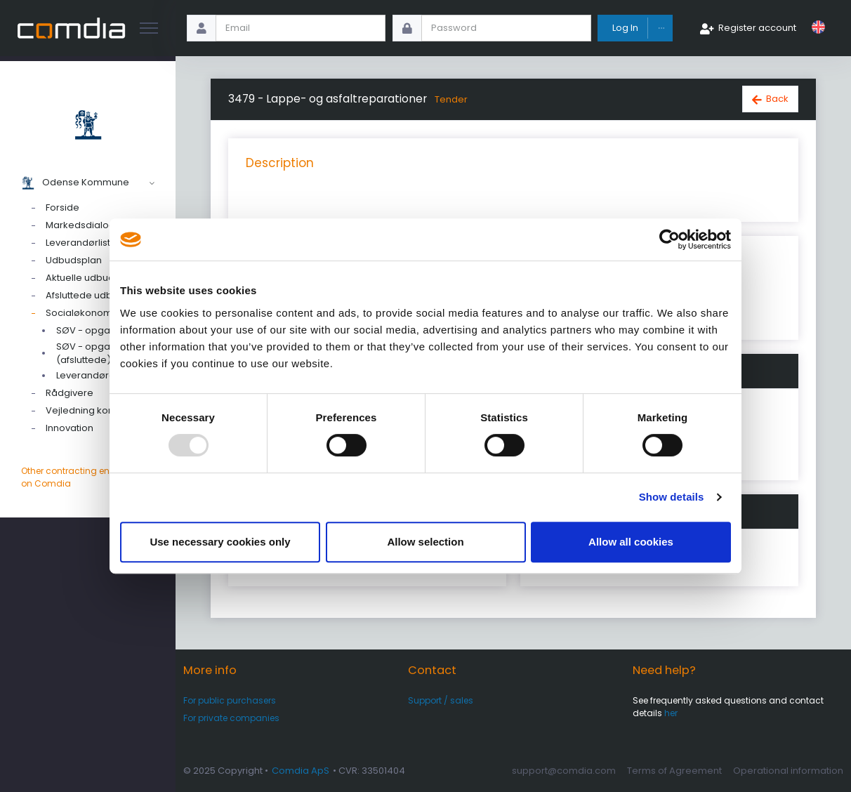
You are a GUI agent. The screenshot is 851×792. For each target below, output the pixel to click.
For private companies (231, 718)
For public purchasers (229, 700)
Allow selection (425, 542)
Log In (625, 27)
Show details (671, 497)
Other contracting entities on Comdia (87, 477)
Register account (757, 27)
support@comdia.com (564, 770)
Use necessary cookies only (220, 542)
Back (777, 98)
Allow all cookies (630, 542)
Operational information (788, 770)
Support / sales (440, 700)
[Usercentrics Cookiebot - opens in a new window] (669, 239)
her (671, 713)
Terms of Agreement (674, 770)
